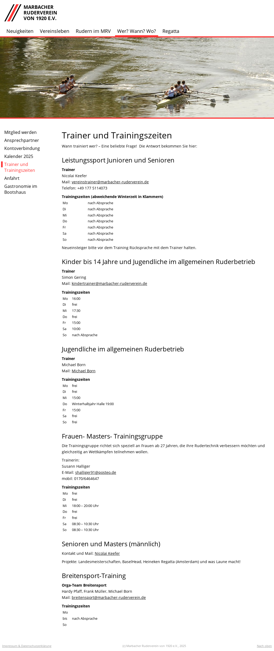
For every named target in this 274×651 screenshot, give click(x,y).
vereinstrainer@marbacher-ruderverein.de (110, 181)
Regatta (170, 31)
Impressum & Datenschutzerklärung (26, 646)
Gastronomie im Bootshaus (20, 189)
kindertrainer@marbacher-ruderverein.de (109, 283)
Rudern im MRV (93, 31)
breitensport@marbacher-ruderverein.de (109, 597)
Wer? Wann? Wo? (136, 31)
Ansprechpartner (21, 140)
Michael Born (84, 370)
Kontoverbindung (22, 148)
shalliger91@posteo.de (95, 472)
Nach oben (264, 646)
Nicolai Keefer (107, 553)
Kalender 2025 (18, 156)
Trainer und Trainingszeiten (19, 167)
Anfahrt (12, 178)
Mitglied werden (20, 132)
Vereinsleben (54, 31)
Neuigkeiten (19, 31)
